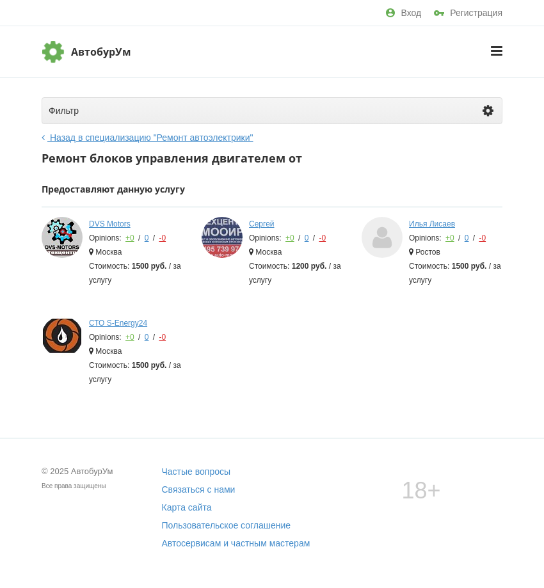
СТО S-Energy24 (118, 323)
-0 (162, 238)
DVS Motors (110, 223)
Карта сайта (187, 507)
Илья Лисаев (432, 223)
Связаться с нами (199, 489)
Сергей (262, 223)
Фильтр (271, 110)
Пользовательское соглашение (226, 525)
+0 (129, 238)
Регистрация (468, 13)
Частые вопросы (196, 471)
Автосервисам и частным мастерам (236, 543)
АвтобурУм (101, 52)
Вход (403, 13)
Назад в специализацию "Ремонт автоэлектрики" (147, 137)
